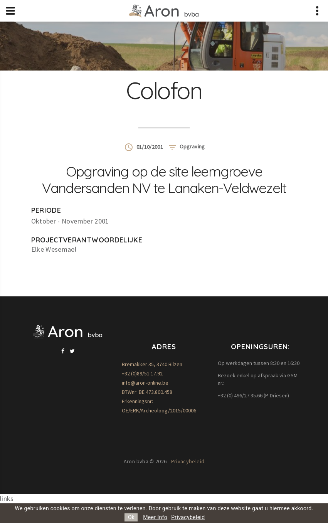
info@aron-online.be (145, 382)
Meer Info (155, 517)
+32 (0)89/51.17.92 (142, 373)
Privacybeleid (188, 461)
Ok (131, 517)
